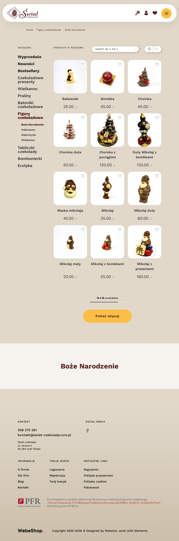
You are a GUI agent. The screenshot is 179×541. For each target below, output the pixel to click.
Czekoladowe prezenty (30, 80)
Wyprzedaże (29, 57)
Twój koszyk (57, 481)
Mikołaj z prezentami (144, 266)
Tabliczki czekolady (27, 150)
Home (29, 29)
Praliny (24, 96)
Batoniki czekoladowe (30, 105)
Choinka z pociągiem (107, 154)
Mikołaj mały (70, 264)
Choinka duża (70, 152)
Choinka (144, 99)
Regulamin (91, 469)
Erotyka (25, 166)
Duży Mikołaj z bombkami (145, 154)
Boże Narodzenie (75, 29)
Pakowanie (91, 487)
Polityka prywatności (98, 475)
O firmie (23, 469)
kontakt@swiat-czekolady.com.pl (44, 435)
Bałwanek (70, 99)
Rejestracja (57, 475)
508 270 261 (27, 430)
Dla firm (23, 475)
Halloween (28, 129)
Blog (21, 481)
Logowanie (57, 469)
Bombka (107, 99)
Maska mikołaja (70, 210)
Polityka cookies (95, 481)
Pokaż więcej (107, 316)
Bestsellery (28, 71)
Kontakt (23, 487)
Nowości (26, 64)
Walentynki (28, 134)
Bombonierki (30, 159)
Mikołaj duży (144, 210)
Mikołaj (107, 210)
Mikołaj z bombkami (107, 264)
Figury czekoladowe (49, 29)
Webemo (111, 530)
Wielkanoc (28, 89)
